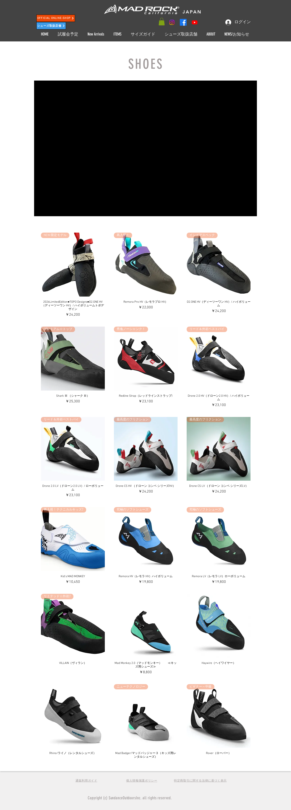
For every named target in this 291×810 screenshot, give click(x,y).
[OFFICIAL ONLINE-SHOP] (55, 18)
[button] (161, 21)
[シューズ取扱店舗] (51, 25)
